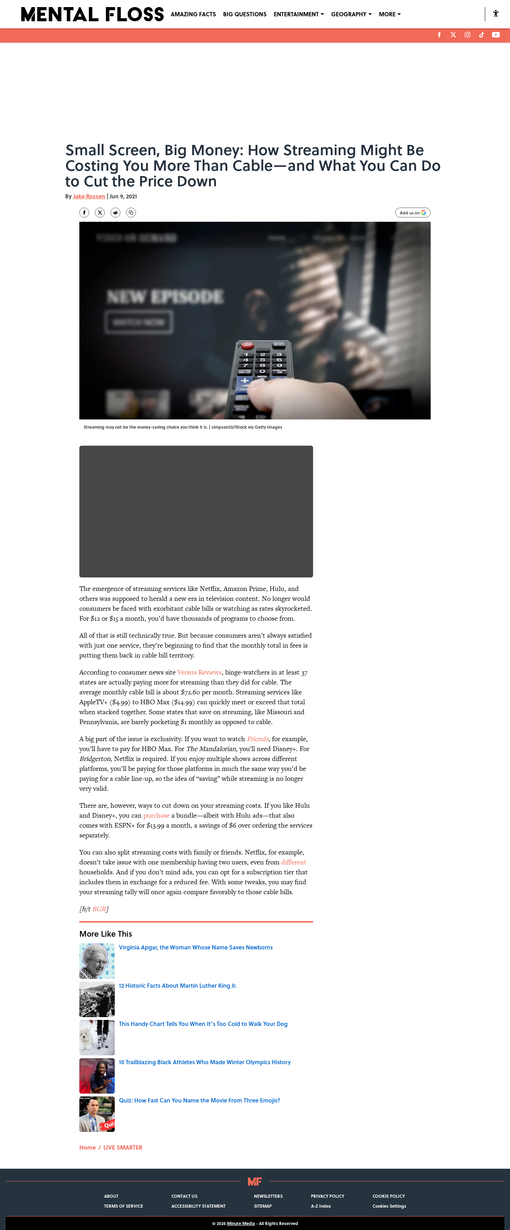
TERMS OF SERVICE (123, 1206)
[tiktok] (481, 35)
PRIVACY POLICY (327, 1196)
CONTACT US (184, 1196)
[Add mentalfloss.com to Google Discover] (413, 213)
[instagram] (467, 35)
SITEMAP (263, 1206)
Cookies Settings (389, 1206)
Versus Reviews (199, 672)
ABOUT (111, 1196)
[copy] (131, 213)
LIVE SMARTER (122, 1147)
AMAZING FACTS (193, 14)
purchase (156, 815)
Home (87, 1147)
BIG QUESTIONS (245, 14)
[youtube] (496, 35)
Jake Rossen (89, 196)
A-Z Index (321, 1206)
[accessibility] (495, 13)
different (293, 862)
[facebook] (439, 35)
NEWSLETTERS (268, 1196)
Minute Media (241, 1223)
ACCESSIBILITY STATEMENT (198, 1206)
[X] (453, 35)
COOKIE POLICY (389, 1196)
